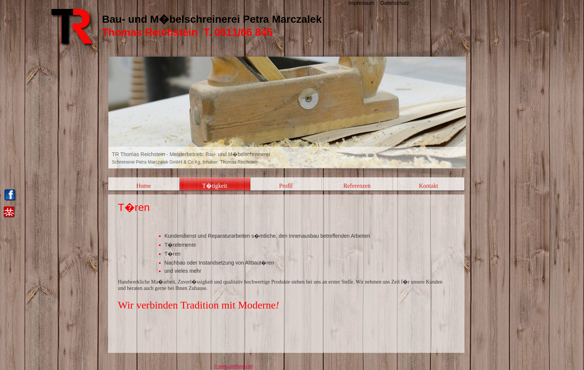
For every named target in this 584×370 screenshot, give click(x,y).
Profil (285, 186)
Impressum (361, 3)
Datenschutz (394, 3)
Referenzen (357, 186)
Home (143, 186)
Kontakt (428, 186)
